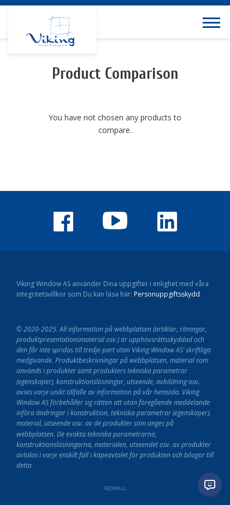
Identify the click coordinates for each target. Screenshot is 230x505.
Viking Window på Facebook (63, 221)
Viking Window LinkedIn (167, 221)
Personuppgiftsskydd (167, 294)
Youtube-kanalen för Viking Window (115, 220)
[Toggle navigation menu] (213, 21)
